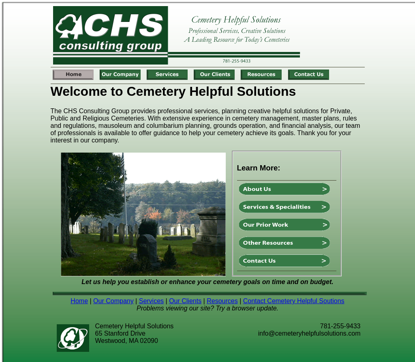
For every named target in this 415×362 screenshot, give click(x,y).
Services (151, 300)
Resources (222, 300)
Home (79, 300)
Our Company (113, 300)
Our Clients (185, 300)
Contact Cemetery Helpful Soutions (293, 300)
